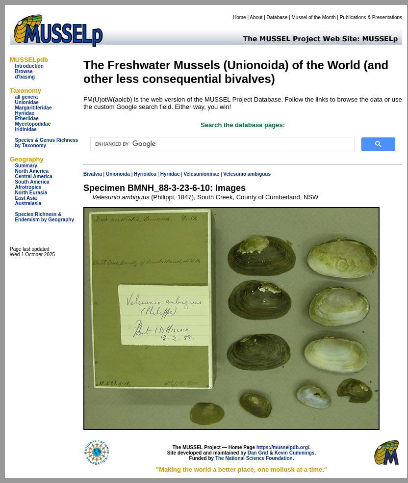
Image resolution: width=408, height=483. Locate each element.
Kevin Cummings (295, 453)
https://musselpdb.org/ (282, 447)
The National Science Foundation (254, 458)
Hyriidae (24, 113)
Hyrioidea (145, 174)
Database (277, 17)
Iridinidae (25, 129)
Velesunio (234, 174)
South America (32, 182)
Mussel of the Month (314, 17)
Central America (33, 176)
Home (239, 17)
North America (32, 171)
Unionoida (118, 174)
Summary (26, 165)
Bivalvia (92, 174)
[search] (221, 144)
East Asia (26, 198)
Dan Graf (258, 453)
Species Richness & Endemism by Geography (44, 217)
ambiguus (259, 174)
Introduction (29, 66)
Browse (23, 71)
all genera (26, 97)
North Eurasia (31, 192)
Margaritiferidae (33, 107)
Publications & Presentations (371, 17)
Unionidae (26, 102)
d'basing (25, 77)
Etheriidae (26, 118)
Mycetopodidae (33, 124)
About (256, 17)
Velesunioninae (201, 174)
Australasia (28, 203)
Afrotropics (28, 187)
